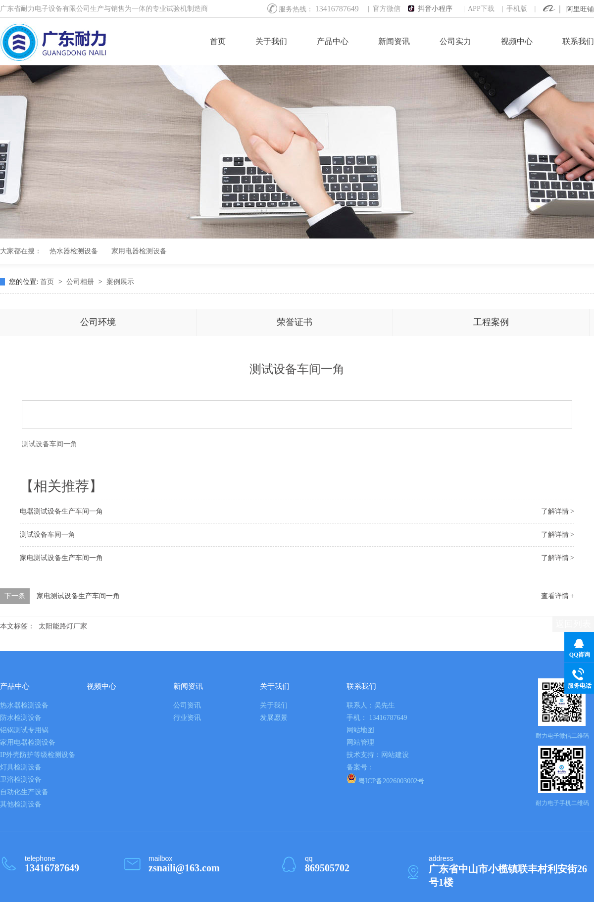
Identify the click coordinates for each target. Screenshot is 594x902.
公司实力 (455, 41)
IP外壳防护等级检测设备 (37, 755)
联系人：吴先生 (370, 705)
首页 (218, 41)
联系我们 (578, 41)
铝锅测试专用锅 (24, 730)
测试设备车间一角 (49, 444)
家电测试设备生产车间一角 (61, 558)
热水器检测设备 (74, 251)
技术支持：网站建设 (377, 755)
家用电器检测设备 (139, 251)
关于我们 (271, 41)
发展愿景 (274, 717)
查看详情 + (557, 596)
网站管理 (360, 742)
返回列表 (573, 624)
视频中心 (517, 41)
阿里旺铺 (580, 9)
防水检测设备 (21, 717)
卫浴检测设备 (21, 779)
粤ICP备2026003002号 (385, 779)
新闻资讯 (394, 41)
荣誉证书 (294, 322)
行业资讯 (187, 717)
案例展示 (120, 281)
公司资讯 (187, 705)
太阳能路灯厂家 (63, 626)
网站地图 (360, 730)
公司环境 (98, 322)
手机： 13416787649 (376, 717)
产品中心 (332, 41)
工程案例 (491, 322)
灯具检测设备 (21, 767)
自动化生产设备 (24, 792)
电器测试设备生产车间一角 (61, 511)
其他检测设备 (21, 804)
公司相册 (81, 281)
